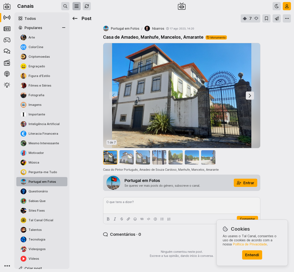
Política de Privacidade (250, 244)
